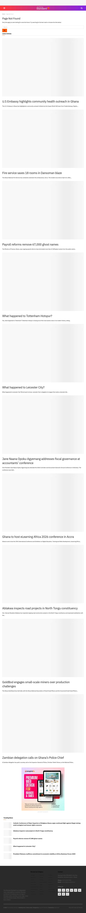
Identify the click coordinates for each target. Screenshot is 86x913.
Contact (75, 907)
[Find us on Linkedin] (71, 890)
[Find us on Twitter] (63, 890)
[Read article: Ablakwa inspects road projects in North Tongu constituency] (43, 574)
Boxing (32, 875)
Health (41, 877)
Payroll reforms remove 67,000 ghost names (30, 244)
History (41, 880)
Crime (32, 880)
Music (41, 887)
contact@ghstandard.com (68, 882)
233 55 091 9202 (66, 880)
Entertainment (35, 887)
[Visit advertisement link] (43, 789)
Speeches (51, 884)
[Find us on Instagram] (67, 894)
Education (33, 884)
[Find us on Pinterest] (79, 890)
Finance (41, 875)
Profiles (50, 875)
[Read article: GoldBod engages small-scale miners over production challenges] (43, 648)
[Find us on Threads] (75, 890)
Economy (33, 882)
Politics (41, 894)
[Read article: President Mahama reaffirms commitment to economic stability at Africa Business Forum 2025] (8, 856)
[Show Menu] (4, 8)
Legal (40, 884)
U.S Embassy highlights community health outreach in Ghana (40, 101)
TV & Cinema (51, 891)
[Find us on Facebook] (59, 890)
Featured (33, 894)
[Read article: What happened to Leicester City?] (43, 353)
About (70, 907)
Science (50, 877)
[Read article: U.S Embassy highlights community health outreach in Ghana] (43, 67)
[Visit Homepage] (43, 8)
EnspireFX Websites (43, 907)
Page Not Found (9, 14)
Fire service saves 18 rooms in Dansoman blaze (32, 173)
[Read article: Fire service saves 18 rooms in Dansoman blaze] (43, 139)
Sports (50, 887)
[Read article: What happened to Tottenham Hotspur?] (43, 281)
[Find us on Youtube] (67, 890)
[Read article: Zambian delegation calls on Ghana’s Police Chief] (43, 723)
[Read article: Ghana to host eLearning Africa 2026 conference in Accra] (43, 502)
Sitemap (80, 907)
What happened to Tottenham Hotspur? (27, 316)
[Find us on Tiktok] (63, 894)
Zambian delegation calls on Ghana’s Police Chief (33, 758)
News (41, 889)
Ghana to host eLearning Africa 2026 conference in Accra (38, 537)
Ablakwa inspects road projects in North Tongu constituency (40, 608)
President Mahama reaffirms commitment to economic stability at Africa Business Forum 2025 (44, 854)
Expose (33, 891)
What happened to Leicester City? (23, 387)
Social (50, 882)
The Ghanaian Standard (12, 907)
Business (33, 877)
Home (3, 14)
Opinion (41, 891)
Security (50, 880)
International (43, 882)
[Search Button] (81, 8)
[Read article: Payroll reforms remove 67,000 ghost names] (43, 210)
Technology (51, 889)
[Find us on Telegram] (59, 894)
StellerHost (56, 907)
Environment (34, 889)
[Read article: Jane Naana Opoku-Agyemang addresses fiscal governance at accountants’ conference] (43, 424)
